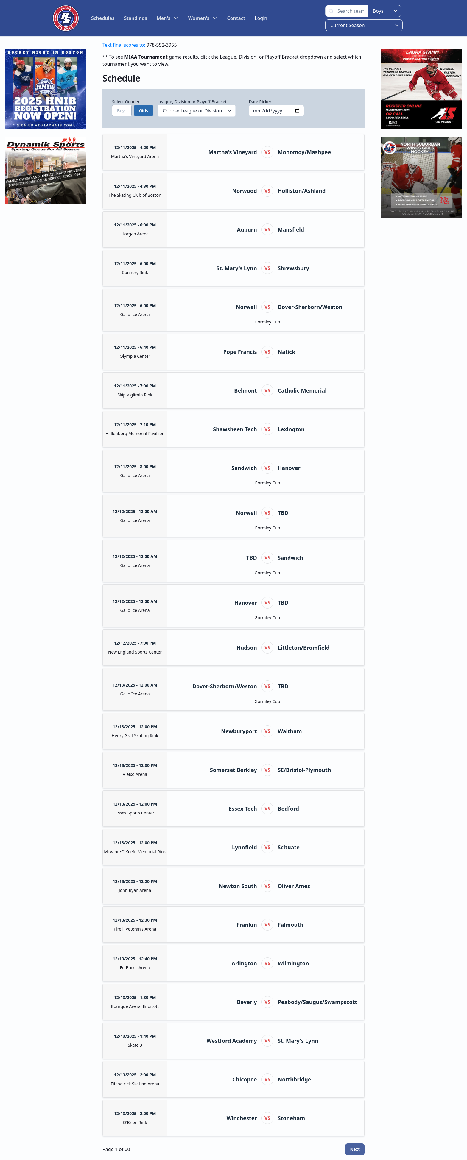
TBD (283, 512)
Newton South (238, 885)
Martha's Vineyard (232, 152)
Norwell (246, 306)
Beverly (247, 1002)
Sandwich (244, 467)
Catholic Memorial (302, 390)
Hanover (289, 467)
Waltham (290, 731)
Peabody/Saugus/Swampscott (317, 1002)
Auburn (247, 229)
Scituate (289, 847)
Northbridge (294, 1079)
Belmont (245, 390)
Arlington (244, 963)
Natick (286, 351)
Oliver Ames (294, 885)
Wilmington (293, 963)
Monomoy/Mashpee (304, 152)
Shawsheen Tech (235, 429)
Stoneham (291, 1118)
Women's (203, 18)
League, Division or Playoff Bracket (197, 108)
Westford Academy (232, 1040)
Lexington (291, 429)
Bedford (288, 808)
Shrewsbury (293, 268)
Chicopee (245, 1079)
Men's (168, 18)
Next (355, 1149)
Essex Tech (243, 808)
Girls (143, 110)
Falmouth (290, 924)
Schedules (102, 18)
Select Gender (128, 107)
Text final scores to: (123, 45)
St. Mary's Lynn (237, 268)
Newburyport (239, 731)
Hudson (246, 647)
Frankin (246, 924)
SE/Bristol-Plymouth (304, 769)
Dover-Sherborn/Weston (310, 306)
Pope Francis (240, 351)
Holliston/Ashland (302, 190)
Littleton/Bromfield (304, 647)
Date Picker (276, 108)
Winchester (242, 1118)
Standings (135, 18)
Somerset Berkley (233, 769)
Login (261, 18)
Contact (236, 18)
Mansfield (291, 229)
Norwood (244, 190)
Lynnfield (244, 847)
